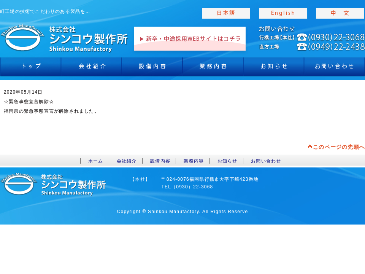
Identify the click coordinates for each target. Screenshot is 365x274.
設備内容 (152, 68)
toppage (64, 38)
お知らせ (273, 68)
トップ (30, 68)
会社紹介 (91, 68)
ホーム (95, 161)
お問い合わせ (266, 161)
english (283, 13)
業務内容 (212, 68)
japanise (226, 13)
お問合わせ (334, 68)
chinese (340, 13)
